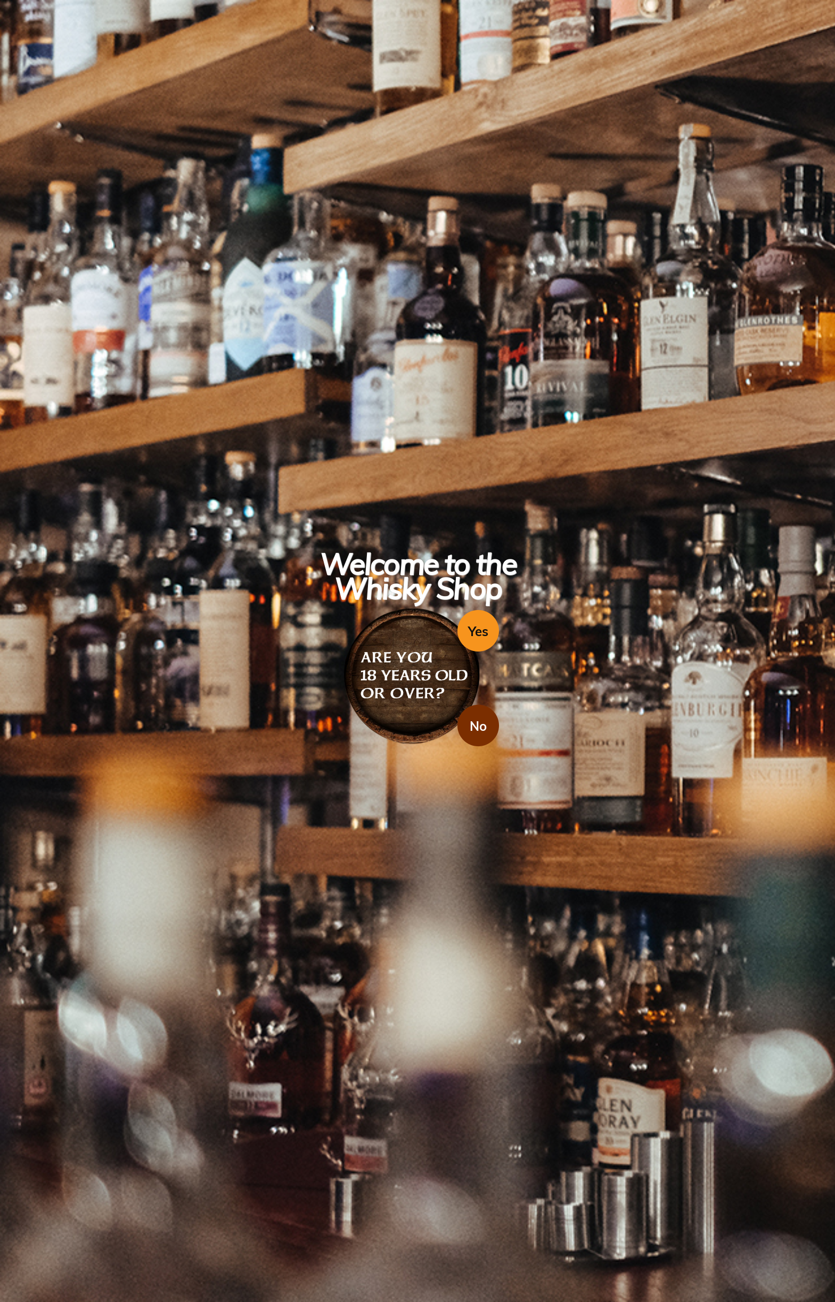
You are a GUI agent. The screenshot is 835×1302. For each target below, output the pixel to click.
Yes (478, 631)
